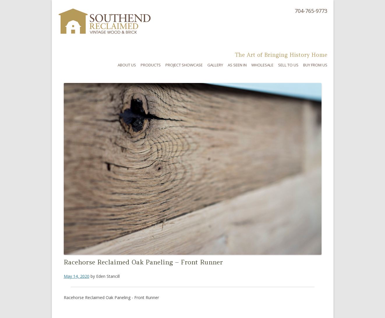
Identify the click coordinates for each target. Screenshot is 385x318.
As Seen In (237, 65)
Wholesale (262, 65)
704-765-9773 (311, 10)
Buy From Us (315, 65)
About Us (127, 65)
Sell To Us (288, 65)
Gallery (215, 65)
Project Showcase (184, 65)
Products (151, 65)
